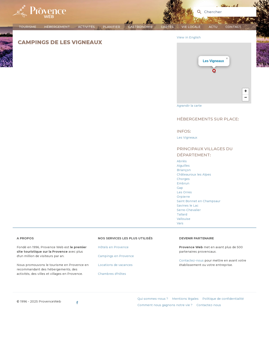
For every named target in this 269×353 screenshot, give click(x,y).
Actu (213, 27)
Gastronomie (140, 27)
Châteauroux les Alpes (194, 174)
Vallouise (183, 219)
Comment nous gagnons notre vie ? (164, 305)
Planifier (111, 27)
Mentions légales (185, 299)
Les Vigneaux (213, 61)
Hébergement (57, 27)
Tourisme (27, 27)
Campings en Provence (116, 256)
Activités (86, 27)
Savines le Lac (187, 205)
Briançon (184, 170)
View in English (189, 37)
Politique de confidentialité (223, 299)
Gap (180, 188)
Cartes (167, 27)
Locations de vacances (115, 265)
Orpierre (183, 197)
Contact (233, 27)
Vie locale (191, 27)
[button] (214, 71)
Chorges (183, 179)
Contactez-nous (191, 260)
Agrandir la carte (189, 106)
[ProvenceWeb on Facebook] (104, 302)
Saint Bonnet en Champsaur (198, 201)
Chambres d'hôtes (112, 274)
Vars (180, 223)
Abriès (182, 161)
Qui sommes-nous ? (152, 299)
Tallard (182, 214)
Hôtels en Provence (113, 247)
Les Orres (184, 192)
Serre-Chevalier (189, 210)
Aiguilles (183, 166)
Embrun (183, 183)
